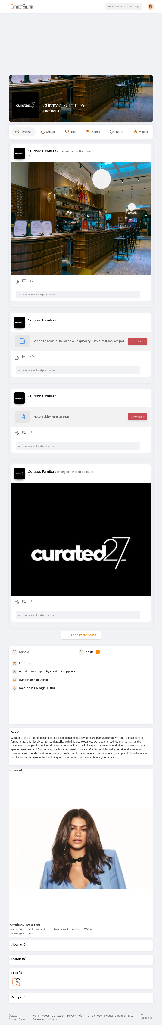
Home (36, 1015)
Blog (130, 1015)
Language (146, 1016)
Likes (14, 972)
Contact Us (58, 1015)
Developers (39, 1019)
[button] (123, 6)
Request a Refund (115, 1015)
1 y (29, 155)
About (45, 1015)
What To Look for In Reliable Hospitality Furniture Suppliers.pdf (69, 341)
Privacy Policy (75, 1015)
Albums (16, 944)
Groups (16, 997)
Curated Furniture (63, 105)
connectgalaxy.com (21, 933)
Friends (16, 958)
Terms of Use (94, 1015)
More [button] (52, 1019)
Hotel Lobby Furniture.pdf (42, 417)
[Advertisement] (81, 44)
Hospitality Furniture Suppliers (55, 671)
